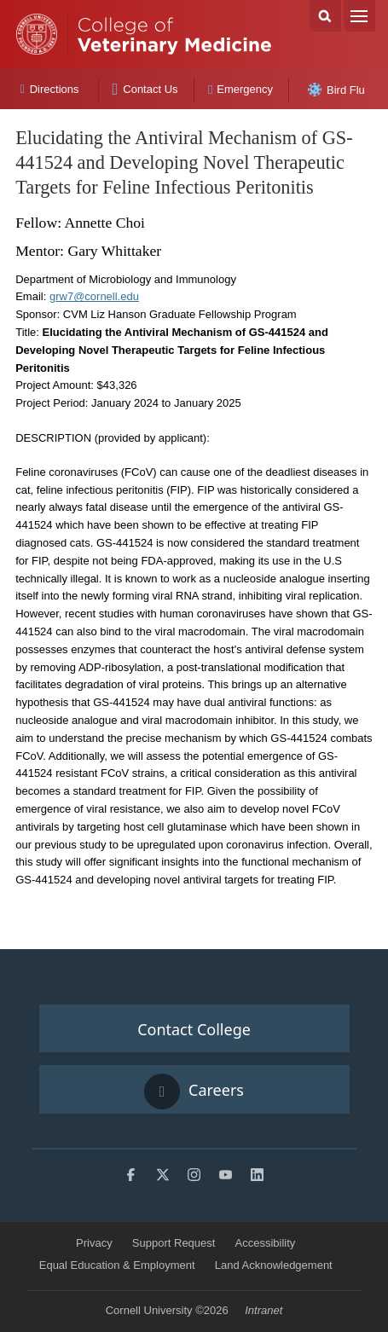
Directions (49, 89)
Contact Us (144, 89)
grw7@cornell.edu (94, 296)
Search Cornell (325, 16)
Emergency (240, 89)
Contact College (194, 1029)
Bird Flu (336, 89)
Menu (359, 16)
